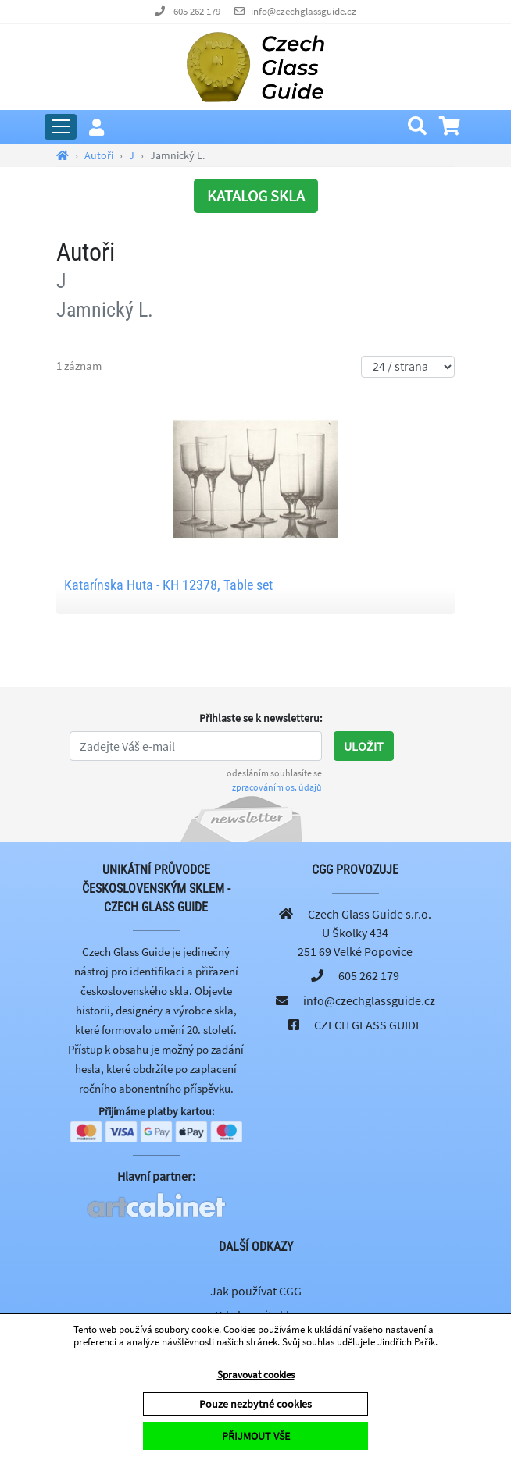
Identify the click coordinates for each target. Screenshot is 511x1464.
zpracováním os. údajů (277, 787)
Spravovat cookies (256, 1374)
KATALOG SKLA (256, 195)
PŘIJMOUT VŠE (256, 1436)
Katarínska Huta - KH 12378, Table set (168, 585)
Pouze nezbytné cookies (255, 1404)
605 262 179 (196, 11)
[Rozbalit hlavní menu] (61, 127)
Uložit (364, 746)
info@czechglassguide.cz (303, 11)
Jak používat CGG (256, 1291)
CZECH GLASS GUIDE (368, 1024)
